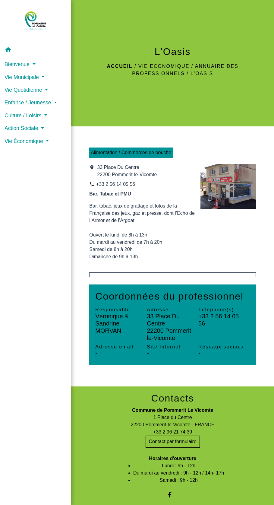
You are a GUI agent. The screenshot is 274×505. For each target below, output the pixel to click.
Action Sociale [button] (22, 128)
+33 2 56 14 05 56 (115, 184)
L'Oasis (202, 73)
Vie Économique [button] (25, 141)
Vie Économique (163, 66)
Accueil (120, 66)
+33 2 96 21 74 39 (172, 431)
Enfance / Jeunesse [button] (28, 103)
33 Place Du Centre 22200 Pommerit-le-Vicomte (127, 171)
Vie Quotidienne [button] (24, 90)
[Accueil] (35, 21)
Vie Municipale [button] (22, 77)
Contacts (172, 398)
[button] (36, 51)
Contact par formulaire (173, 441)
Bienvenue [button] (18, 64)
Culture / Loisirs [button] (24, 116)
